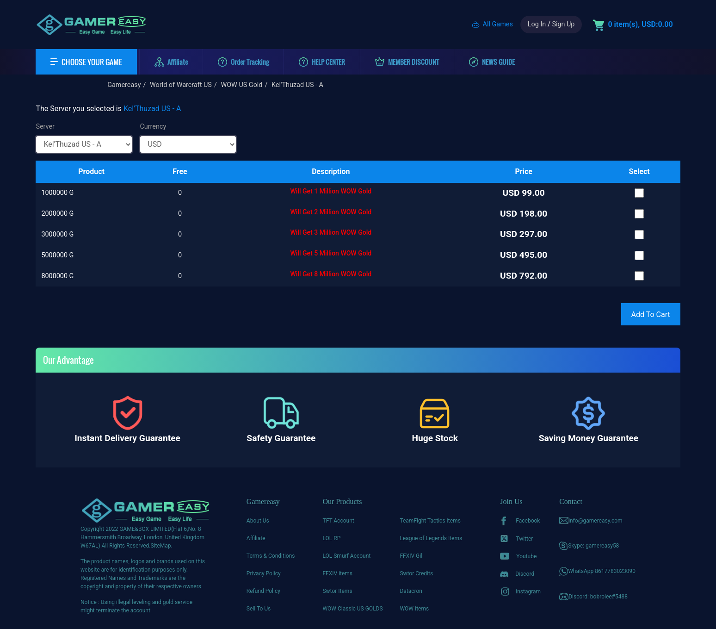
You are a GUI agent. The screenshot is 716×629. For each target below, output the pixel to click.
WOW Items (414, 608)
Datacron (411, 591)
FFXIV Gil (411, 556)
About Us (258, 520)
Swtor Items (337, 591)
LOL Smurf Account (346, 556)
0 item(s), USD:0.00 (640, 24)
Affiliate (256, 538)
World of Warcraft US (181, 85)
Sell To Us (259, 608)
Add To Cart (650, 314)
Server (45, 127)
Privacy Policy (264, 573)
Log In (537, 24)
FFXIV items (337, 573)
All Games (498, 24)
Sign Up (563, 24)
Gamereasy (124, 85)
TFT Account (338, 520)
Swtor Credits (416, 573)
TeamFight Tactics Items (430, 520)
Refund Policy (263, 591)
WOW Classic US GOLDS (352, 608)
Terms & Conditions (271, 556)
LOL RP (331, 538)
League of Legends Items (431, 538)
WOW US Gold (241, 85)
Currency (153, 127)
